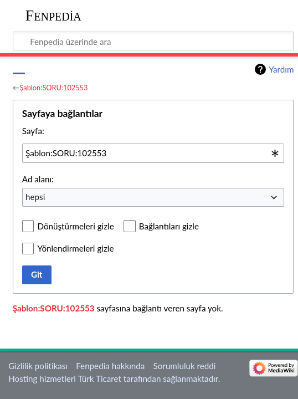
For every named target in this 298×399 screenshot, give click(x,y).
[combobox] (153, 153)
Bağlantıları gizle (169, 226)
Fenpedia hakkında (110, 366)
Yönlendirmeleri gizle (75, 248)
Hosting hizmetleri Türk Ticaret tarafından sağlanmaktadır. (114, 378)
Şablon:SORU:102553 (54, 87)
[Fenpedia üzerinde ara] (153, 41)
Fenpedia (53, 15)
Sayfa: (33, 131)
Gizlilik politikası (38, 366)
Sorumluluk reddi (184, 366)
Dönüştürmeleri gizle (75, 226)
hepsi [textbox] (35, 197)
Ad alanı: (38, 179)
